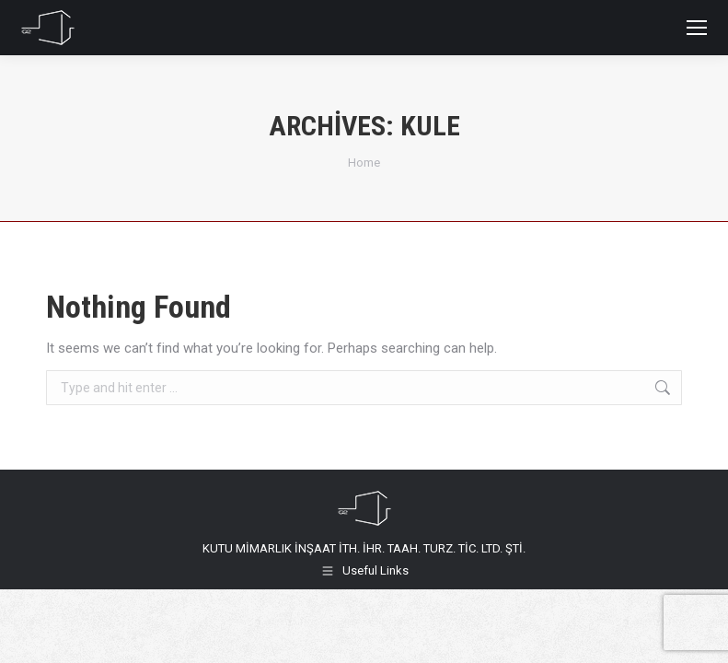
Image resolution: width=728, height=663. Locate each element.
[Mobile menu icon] (697, 28)
